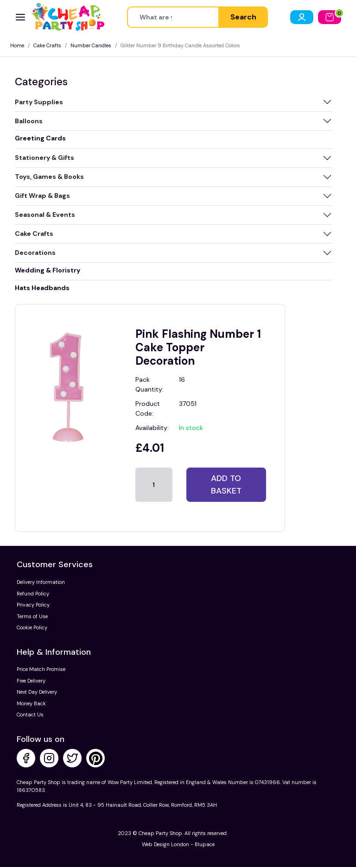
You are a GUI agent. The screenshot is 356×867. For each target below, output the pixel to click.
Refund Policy (33, 593)
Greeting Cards (40, 138)
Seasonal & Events (45, 214)
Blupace (205, 844)
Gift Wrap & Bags (42, 195)
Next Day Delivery (37, 692)
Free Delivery (31, 680)
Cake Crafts (47, 45)
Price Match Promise (41, 669)
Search (243, 17)
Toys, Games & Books (49, 176)
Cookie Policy (32, 627)
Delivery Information (41, 582)
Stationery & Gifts (44, 157)
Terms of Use (32, 616)
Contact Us (30, 714)
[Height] (173, 17)
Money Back (31, 703)
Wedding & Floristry (47, 270)
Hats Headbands (42, 288)
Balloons (29, 121)
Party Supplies (39, 102)
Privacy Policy (33, 604)
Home (17, 45)
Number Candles (90, 45)
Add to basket (226, 484)
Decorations (35, 252)
